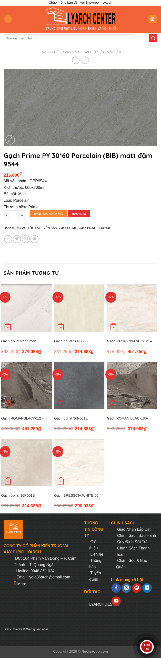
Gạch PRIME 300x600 (94, 228)
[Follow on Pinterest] (136, 588)
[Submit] (153, 38)
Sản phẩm (71, 52)
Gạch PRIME (68, 228)
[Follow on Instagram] (126, 588)
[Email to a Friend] (26, 239)
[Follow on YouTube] (116, 601)
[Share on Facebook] (8, 239)
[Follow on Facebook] (116, 588)
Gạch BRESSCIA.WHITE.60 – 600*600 (77, 498)
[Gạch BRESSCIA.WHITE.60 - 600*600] (79, 462)
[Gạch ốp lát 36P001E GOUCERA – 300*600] (79, 385)
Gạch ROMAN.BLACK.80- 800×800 (127, 421)
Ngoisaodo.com (94, 651)
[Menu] (8, 19)
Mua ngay (78, 213)
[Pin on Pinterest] (34, 239)
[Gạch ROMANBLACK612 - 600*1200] (26, 385)
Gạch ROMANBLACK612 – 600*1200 (22, 421)
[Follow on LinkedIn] (146, 588)
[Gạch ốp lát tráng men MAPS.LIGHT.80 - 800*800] (26, 308)
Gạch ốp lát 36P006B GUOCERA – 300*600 (71, 344)
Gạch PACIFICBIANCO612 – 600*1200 (129, 344)
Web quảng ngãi (37, 629)
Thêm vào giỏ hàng (49, 213)
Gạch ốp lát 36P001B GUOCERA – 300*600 (18, 498)
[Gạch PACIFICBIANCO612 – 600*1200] (132, 308)
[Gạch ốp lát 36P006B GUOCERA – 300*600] (79, 308)
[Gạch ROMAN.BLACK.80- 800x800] (132, 385)
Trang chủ (49, 52)
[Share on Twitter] (17, 239)
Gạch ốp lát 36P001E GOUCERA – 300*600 (71, 421)
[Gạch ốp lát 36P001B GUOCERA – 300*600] (26, 462)
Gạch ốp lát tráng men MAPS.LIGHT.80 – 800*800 (22, 344)
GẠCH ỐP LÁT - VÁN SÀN (102, 52)
